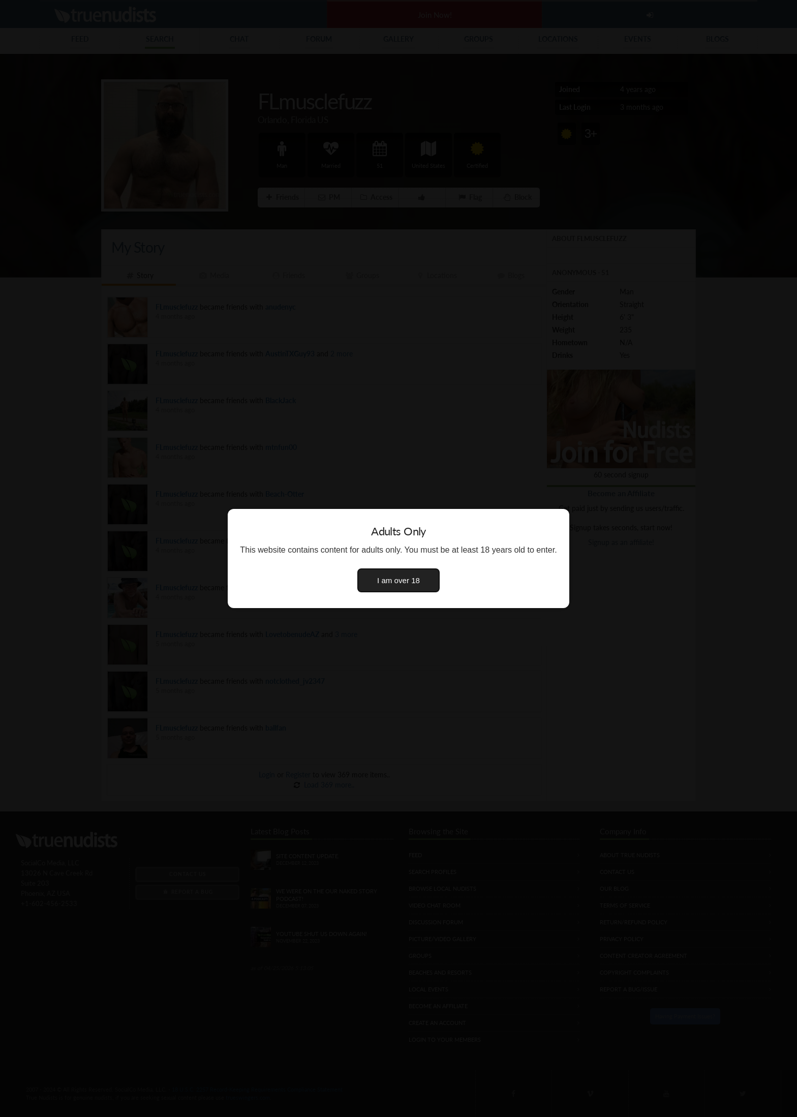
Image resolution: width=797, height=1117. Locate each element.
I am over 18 (398, 580)
